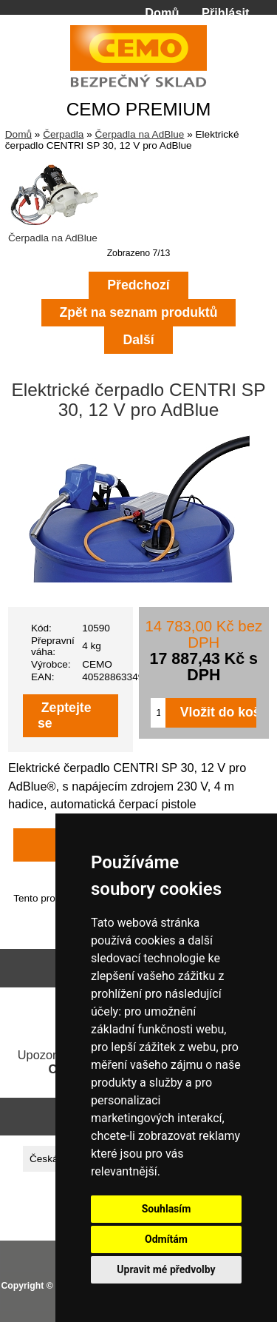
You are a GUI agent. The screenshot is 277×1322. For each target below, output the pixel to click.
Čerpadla (63, 134)
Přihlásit (225, 12)
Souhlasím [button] (166, 1209)
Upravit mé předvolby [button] (166, 1269)
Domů (162, 12)
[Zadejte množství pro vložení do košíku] (158, 713)
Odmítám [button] (166, 1239)
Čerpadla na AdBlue (139, 134)
